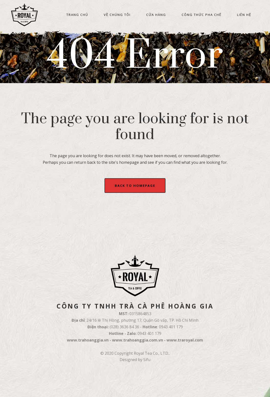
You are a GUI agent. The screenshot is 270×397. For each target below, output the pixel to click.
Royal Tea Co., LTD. (151, 353)
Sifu (146, 359)
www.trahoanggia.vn (88, 340)
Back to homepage (135, 185)
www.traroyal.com (184, 340)
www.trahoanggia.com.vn (137, 340)
